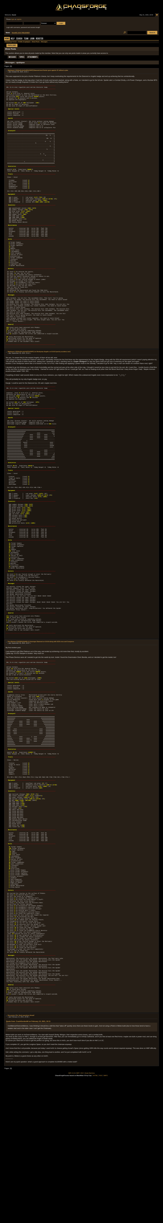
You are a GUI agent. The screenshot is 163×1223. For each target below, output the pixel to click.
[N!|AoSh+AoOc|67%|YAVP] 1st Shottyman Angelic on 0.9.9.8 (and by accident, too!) (43, 395)
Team (26, 39)
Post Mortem (12, 726)
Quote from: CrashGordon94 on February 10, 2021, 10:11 (28, 1164)
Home (7, 39)
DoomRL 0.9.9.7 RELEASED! (21, 32)
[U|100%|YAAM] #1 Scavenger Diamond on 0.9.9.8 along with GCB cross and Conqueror (45, 726)
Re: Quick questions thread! (25, 1158)
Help (13, 39)
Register (39, 39)
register (19, 19)
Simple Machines (90, 1216)
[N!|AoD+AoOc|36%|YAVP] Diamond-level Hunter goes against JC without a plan (42, 70)
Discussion (11, 1158)
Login (32, 39)
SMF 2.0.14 (71, 1216)
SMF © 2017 (80, 1216)
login (12, 19)
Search (19, 39)
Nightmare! (11, 70)
